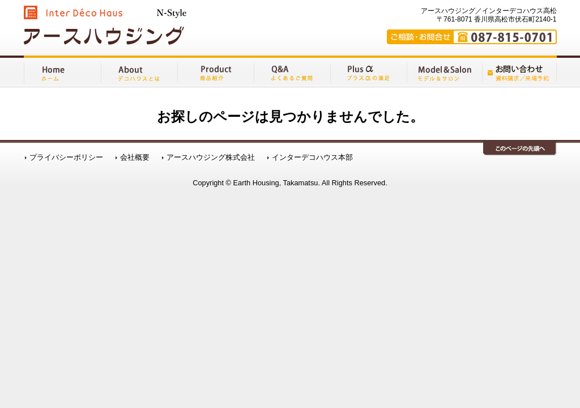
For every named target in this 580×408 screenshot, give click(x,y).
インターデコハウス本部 (312, 159)
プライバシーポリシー (66, 159)
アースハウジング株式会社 (211, 159)
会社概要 (135, 159)
